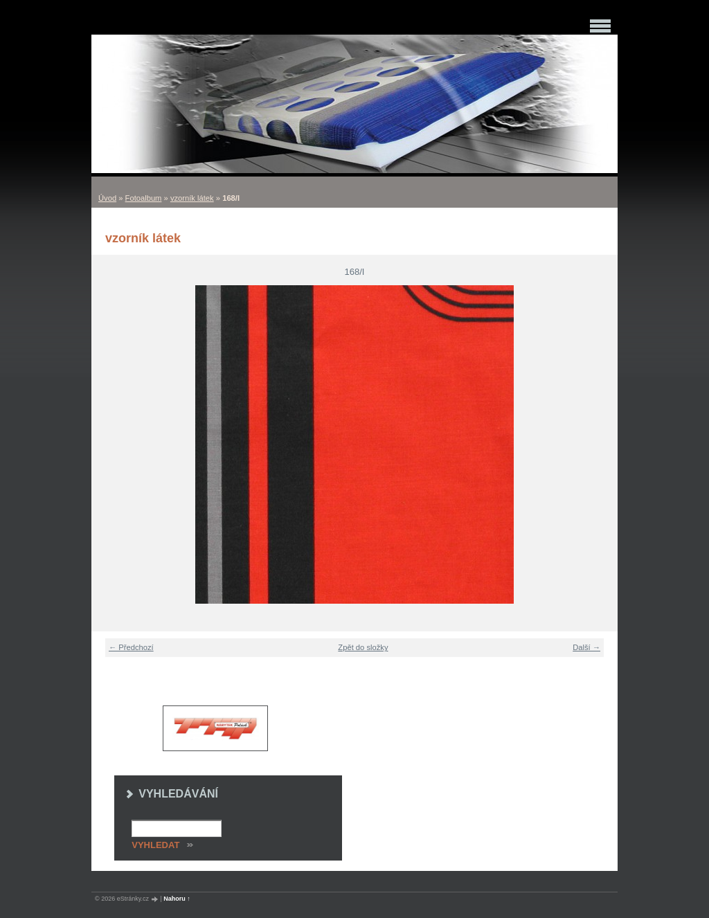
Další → (586, 647)
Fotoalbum (143, 198)
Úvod (107, 198)
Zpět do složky (363, 647)
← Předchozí (131, 647)
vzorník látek (192, 198)
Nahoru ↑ (176, 898)
